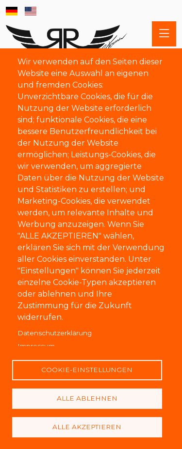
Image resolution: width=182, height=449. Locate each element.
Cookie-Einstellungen (86, 370)
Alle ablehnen (87, 398)
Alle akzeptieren (86, 427)
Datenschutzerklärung (54, 333)
